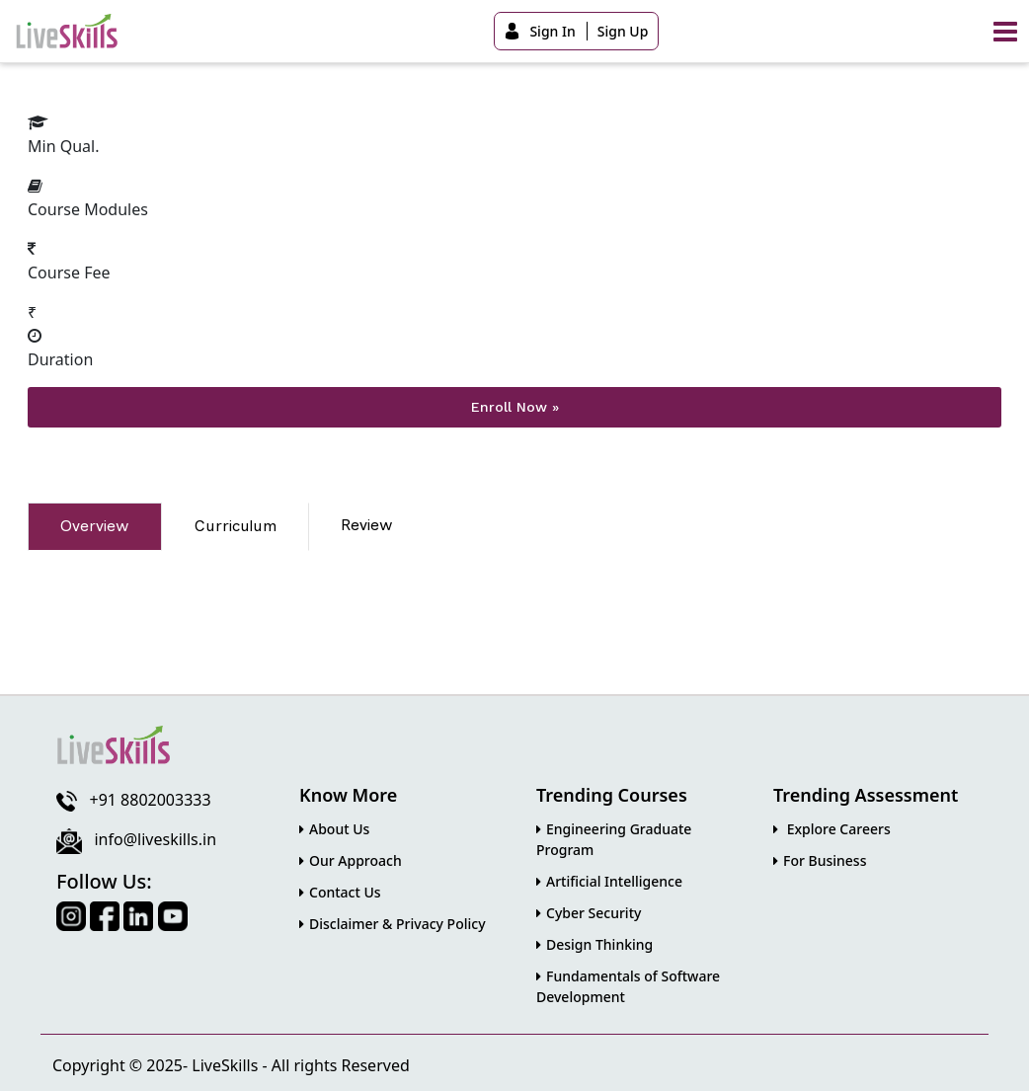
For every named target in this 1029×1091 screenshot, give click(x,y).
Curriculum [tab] (236, 525)
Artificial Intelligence (609, 880)
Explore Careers (832, 827)
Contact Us (340, 891)
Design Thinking (594, 943)
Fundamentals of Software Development (628, 985)
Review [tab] (367, 524)
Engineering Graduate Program (613, 838)
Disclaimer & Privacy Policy (392, 922)
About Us (334, 827)
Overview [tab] (94, 525)
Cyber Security (588, 911)
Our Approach (350, 859)
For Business (819, 859)
